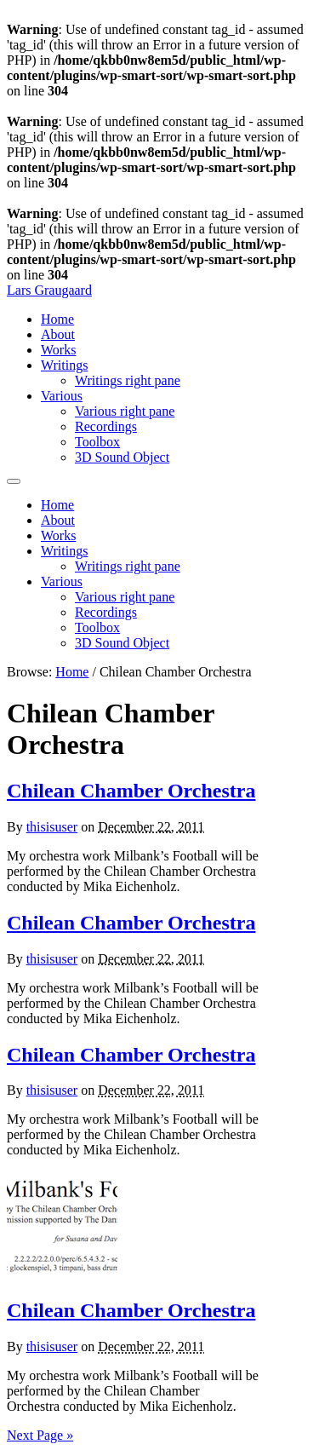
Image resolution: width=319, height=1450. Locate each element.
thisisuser (51, 827)
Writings (64, 365)
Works (58, 349)
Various (62, 395)
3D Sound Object (122, 457)
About (58, 334)
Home (57, 319)
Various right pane (124, 411)
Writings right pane (127, 380)
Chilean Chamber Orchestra (131, 791)
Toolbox (97, 441)
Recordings (106, 426)
